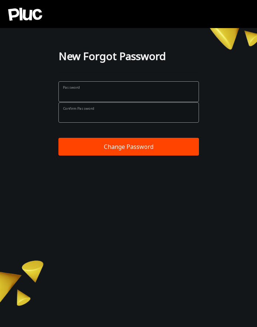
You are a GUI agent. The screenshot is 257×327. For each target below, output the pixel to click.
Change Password (128, 147)
